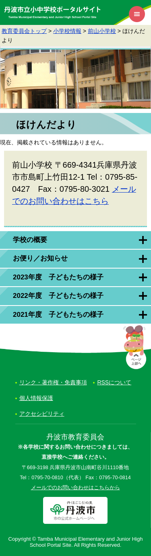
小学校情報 (67, 31)
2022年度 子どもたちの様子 (58, 296)
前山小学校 (102, 31)
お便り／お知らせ (40, 258)
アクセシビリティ (41, 413)
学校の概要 (30, 240)
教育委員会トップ (24, 31)
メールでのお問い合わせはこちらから (75, 487)
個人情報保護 (36, 398)
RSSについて (114, 382)
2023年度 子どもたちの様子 (58, 277)
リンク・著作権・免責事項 (53, 382)
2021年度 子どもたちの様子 (58, 314)
